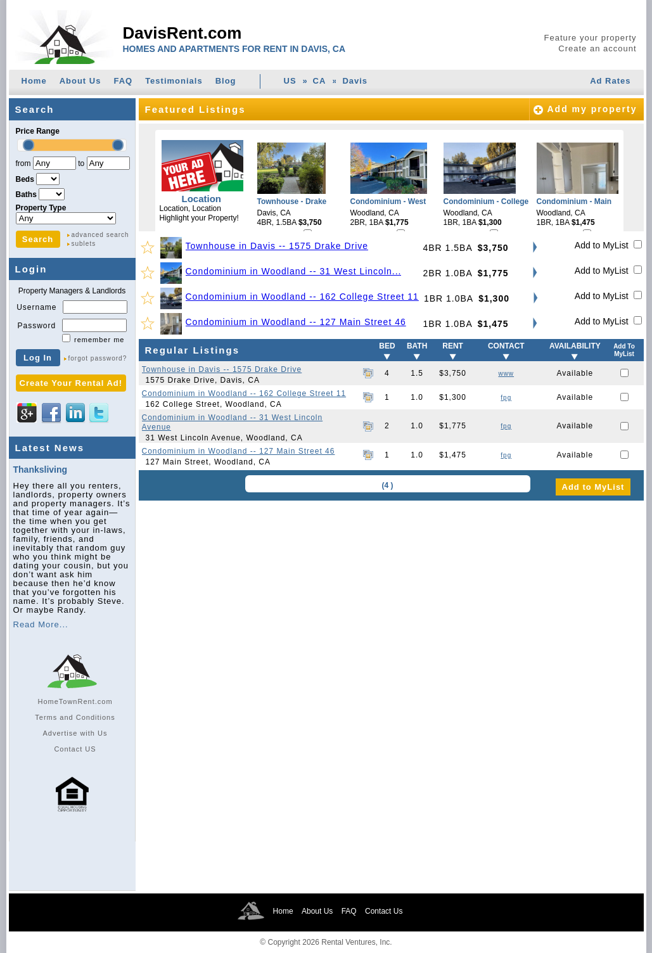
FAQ (122, 81)
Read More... (40, 624)
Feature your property (590, 37)
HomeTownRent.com (74, 701)
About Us (80, 81)
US (290, 81)
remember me (99, 339)
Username (36, 307)
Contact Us (383, 911)
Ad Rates (610, 81)
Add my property (592, 109)
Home (34, 81)
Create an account (597, 48)
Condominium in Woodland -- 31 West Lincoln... (294, 271)
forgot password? (97, 358)
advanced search (100, 234)
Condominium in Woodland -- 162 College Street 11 (302, 296)
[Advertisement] (391, 592)
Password (36, 325)
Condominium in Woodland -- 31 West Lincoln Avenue (232, 422)
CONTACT (506, 346)
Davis (355, 81)
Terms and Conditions (75, 717)
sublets (84, 243)
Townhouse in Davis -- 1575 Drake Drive (277, 246)
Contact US (75, 749)
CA (319, 81)
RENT (452, 346)
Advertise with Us (75, 733)
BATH (417, 346)
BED (387, 346)
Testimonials (174, 81)
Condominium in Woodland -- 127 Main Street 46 (296, 322)
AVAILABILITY (575, 346)
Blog (225, 81)
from (23, 163)
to (81, 163)
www (506, 373)
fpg (506, 397)
